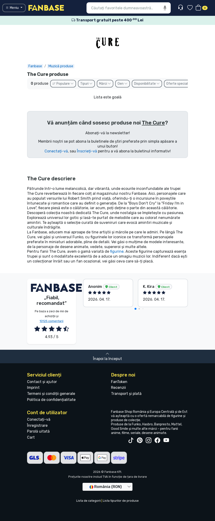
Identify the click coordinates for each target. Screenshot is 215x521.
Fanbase (35, 66)
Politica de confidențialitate (51, 399)
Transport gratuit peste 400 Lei (107, 20)
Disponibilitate (147, 84)
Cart (31, 437)
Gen (123, 84)
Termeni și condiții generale (51, 393)
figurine (117, 251)
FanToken (119, 382)
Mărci (105, 84)
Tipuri (86, 84)
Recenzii (118, 387)
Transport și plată (126, 393)
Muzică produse (60, 66)
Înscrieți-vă (87, 151)
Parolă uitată (38, 431)
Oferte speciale (180, 84)
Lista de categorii (88, 500)
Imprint (33, 387)
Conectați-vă (56, 151)
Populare (63, 84)
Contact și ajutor (42, 382)
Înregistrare (37, 425)
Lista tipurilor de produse (121, 500)
